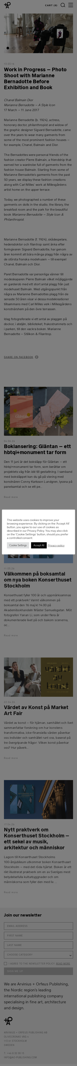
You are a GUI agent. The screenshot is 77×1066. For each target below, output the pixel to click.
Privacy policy (56, 545)
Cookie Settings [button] (18, 545)
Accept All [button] (39, 545)
